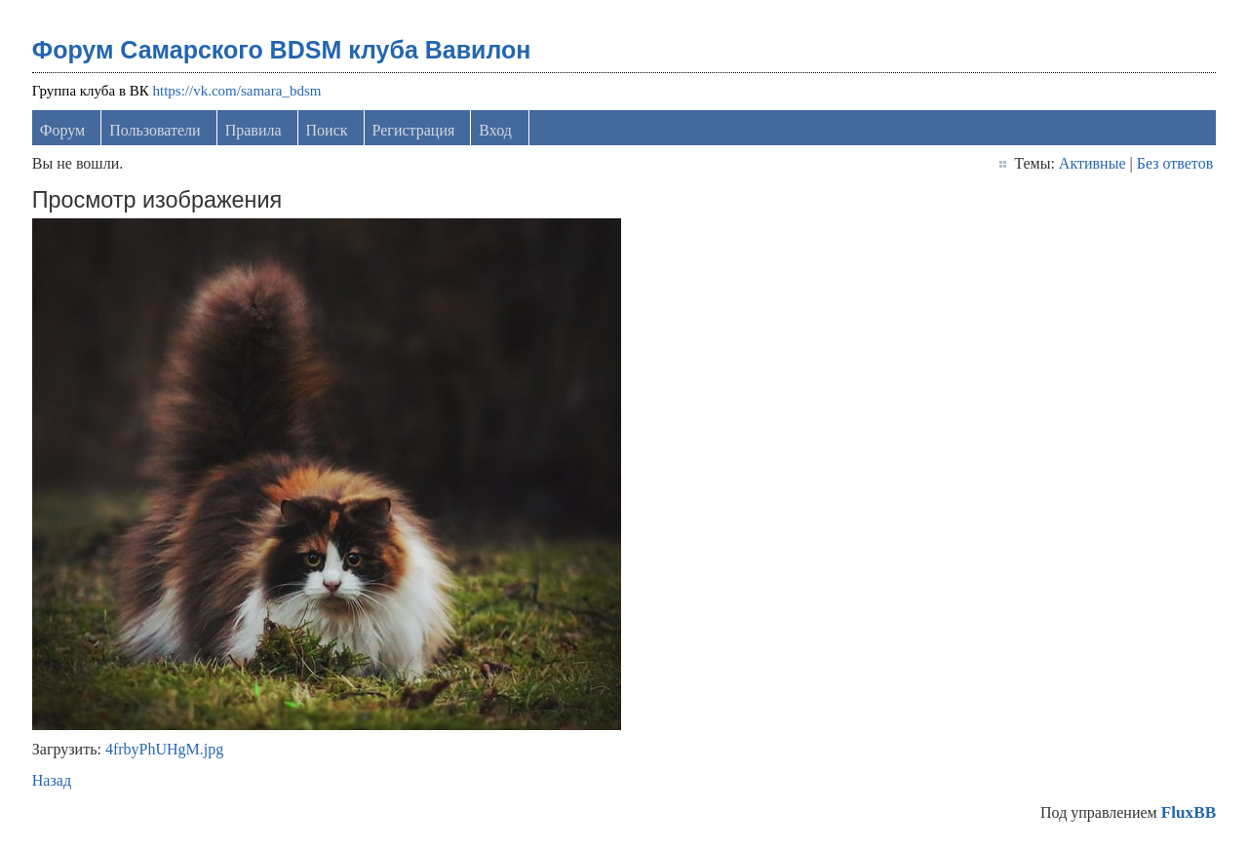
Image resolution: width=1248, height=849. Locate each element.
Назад (51, 780)
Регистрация (413, 130)
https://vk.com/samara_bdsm (237, 90)
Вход (495, 130)
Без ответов (1175, 163)
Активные (1092, 163)
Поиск (327, 130)
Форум (62, 130)
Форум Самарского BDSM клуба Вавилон (281, 49)
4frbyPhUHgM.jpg (164, 749)
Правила (253, 130)
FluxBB (1188, 812)
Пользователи (155, 130)
